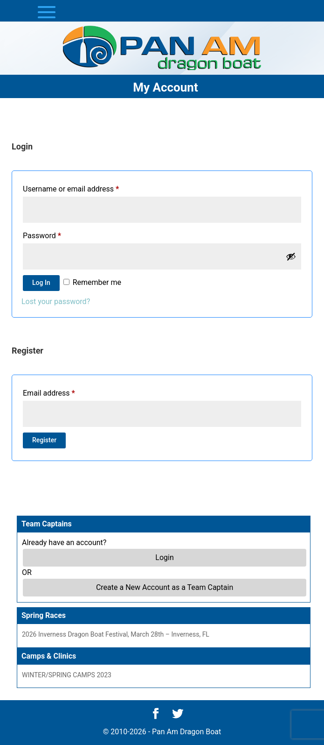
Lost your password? (55, 301)
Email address (49, 393)
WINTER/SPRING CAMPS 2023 (66, 675)
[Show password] (291, 256)
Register (44, 440)
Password (42, 235)
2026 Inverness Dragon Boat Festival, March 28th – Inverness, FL (115, 634)
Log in (41, 282)
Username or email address (71, 188)
